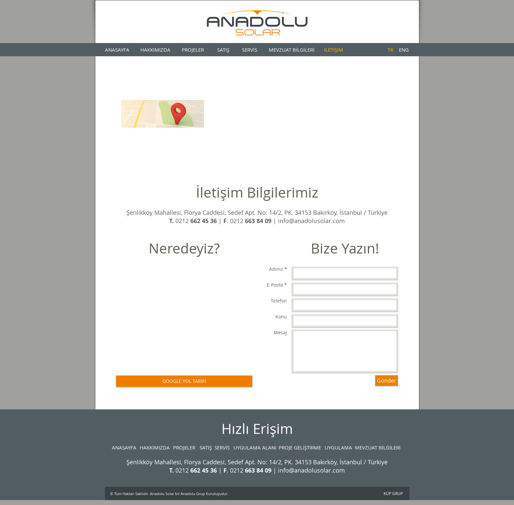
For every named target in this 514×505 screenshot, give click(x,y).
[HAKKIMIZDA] (155, 49)
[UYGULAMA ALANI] (254, 447)
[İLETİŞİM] (334, 49)
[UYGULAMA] (338, 447)
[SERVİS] (249, 49)
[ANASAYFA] (117, 49)
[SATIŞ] (223, 49)
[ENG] (404, 49)
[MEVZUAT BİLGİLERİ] (291, 49)
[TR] (390, 49)
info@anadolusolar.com (311, 221)
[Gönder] (386, 380)
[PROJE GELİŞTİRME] (300, 447)
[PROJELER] (193, 49)
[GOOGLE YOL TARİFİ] (184, 381)
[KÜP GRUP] (393, 493)
